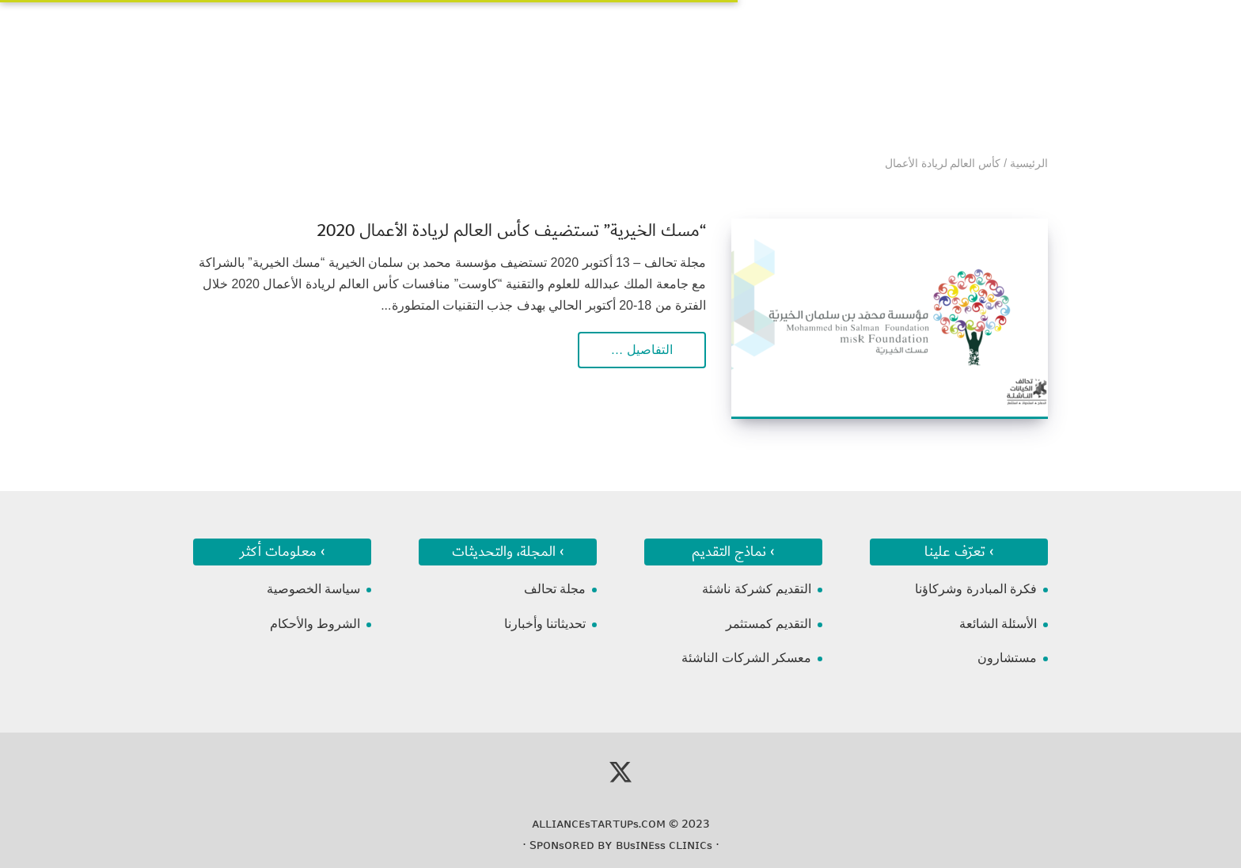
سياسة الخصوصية (313, 589)
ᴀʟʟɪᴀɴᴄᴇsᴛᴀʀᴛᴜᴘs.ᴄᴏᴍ (599, 823)
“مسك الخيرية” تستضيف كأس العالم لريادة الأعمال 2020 (511, 231)
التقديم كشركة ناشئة (756, 589)
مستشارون (1007, 657)
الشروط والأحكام (315, 623)
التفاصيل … (642, 349)
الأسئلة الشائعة (998, 623)
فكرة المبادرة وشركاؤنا (976, 589)
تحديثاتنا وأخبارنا (545, 623)
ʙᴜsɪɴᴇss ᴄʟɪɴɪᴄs (664, 845)
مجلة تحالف (555, 589)
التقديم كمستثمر (768, 623)
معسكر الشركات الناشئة (746, 657)
